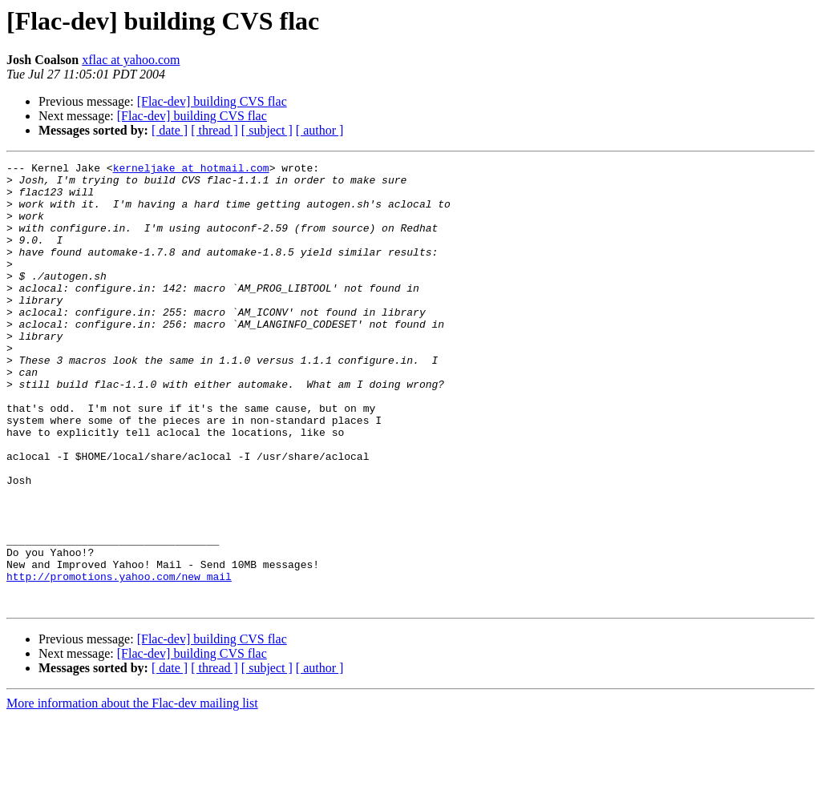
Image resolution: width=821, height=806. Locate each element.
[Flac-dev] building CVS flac (212, 101)
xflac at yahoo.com (131, 59)
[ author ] (320, 130)
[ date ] (170, 130)
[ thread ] (214, 130)
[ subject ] (267, 130)
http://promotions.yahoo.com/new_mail (119, 660)
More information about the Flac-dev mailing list (132, 792)
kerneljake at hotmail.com (191, 170)
